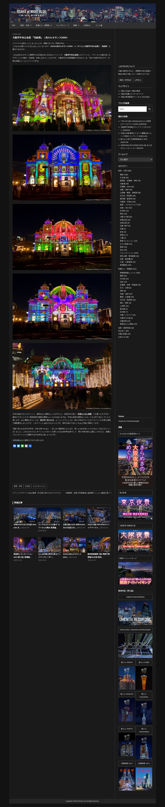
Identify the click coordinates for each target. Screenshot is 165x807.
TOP (13, 25)
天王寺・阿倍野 (126, 196)
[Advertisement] (38, 467)
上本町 (122, 306)
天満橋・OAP (125, 187)
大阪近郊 (123, 321)
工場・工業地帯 (126, 262)
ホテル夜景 (124, 244)
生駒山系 (123, 220)
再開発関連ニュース (127, 273)
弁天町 (122, 211)
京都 (121, 229)
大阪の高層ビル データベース (132, 94)
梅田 (121, 175)
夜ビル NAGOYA (126, 694)
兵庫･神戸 (124, 226)
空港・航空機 (125, 259)
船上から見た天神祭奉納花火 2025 (134, 139)
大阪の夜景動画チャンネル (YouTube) (135, 97)
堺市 (121, 214)
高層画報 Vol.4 (144, 763)
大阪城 (122, 184)
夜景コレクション (127, 241)
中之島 (27, 486)
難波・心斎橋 (125, 297)
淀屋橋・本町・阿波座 (128, 285)
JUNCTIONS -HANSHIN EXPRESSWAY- (135, 630)
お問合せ (87, 25)
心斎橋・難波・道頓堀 (128, 193)
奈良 (121, 232)
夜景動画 (123, 265)
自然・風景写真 (124, 328)
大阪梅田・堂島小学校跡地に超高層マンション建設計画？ (87, 493)
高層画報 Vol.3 (126, 763)
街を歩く (121, 331)
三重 (121, 238)
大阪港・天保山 (126, 202)
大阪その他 (124, 217)
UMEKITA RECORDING (135, 597)
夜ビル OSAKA (127, 662)
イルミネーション (39, 486)
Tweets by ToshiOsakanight (128, 421)
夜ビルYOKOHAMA (144, 730)
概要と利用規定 (126, 80)
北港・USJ (124, 208)
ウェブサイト (62, 25)
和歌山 (122, 235)
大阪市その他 (125, 318)
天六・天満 (124, 288)
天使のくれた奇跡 (84, 414)
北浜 (121, 282)
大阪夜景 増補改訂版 (127, 526)
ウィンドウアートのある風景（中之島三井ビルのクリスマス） (38, 493)
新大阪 (122, 309)
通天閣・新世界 (126, 199)
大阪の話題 (122, 334)
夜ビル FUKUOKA (144, 695)
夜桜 (121, 247)
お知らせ (121, 337)
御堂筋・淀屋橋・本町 (128, 181)
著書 (76, 25)
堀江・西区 (124, 303)
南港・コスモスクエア (128, 205)
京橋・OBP (124, 190)
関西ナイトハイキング (128, 558)
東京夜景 (123, 493)
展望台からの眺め (127, 324)
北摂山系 (123, 223)
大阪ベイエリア (126, 315)
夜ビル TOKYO (127, 729)
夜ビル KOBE (144, 662)
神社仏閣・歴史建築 (127, 256)
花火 (121, 250)
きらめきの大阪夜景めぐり (130, 434)
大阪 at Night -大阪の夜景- (131, 91)
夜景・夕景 (26, 25)
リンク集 (99, 25)
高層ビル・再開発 (44, 25)
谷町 (121, 291)
